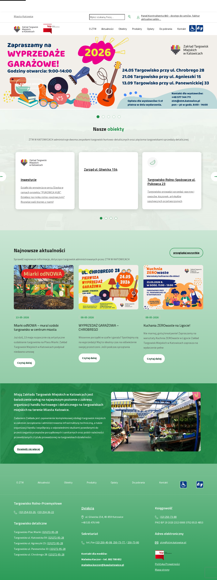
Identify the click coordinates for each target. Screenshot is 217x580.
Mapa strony (162, 569)
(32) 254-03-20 (27, 512)
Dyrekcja (87, 508)
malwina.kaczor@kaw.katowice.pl (102, 565)
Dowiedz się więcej (28, 449)
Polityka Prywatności (167, 564)
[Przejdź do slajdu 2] (103, 116)
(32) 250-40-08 (103, 542)
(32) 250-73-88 (168, 517)
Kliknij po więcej (30, 83)
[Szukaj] (129, 16)
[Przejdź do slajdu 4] (113, 116)
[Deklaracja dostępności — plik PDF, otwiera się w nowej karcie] (192, 28)
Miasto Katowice (23, 16)
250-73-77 (119, 542)
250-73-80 (133, 542)
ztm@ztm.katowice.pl (173, 542)
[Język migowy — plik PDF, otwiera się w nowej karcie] (199, 28)
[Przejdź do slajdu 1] (98, 116)
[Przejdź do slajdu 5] (119, 116)
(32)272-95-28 (50, 532)
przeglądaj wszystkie (186, 252)
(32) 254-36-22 (45, 512)
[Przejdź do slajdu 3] (108, 116)
